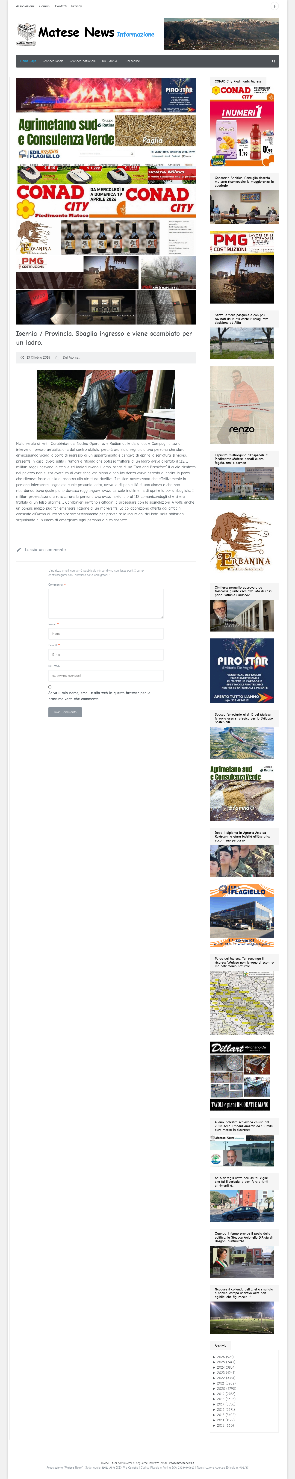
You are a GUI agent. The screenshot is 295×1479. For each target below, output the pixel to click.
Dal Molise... (71, 357)
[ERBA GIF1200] (106, 237)
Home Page (28, 61)
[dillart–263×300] (240, 1076)
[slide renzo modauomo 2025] (106, 307)
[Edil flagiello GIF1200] (106, 166)
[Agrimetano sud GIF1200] (106, 131)
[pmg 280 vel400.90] (242, 267)
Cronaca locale (53, 61)
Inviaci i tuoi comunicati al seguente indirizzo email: (147, 1463)
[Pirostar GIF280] (242, 670)
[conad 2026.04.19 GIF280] (242, 126)
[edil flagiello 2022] (242, 915)
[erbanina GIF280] (242, 541)
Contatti (61, 6)
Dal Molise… (133, 61)
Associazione (25, 6)
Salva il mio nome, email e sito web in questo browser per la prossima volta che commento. (99, 696)
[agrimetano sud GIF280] (242, 793)
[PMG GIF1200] (106, 272)
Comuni (44, 6)
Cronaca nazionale (83, 61)
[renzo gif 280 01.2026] (242, 405)
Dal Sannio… (110, 61)
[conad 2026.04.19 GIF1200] (106, 202)
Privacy (76, 6)
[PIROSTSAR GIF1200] (106, 95)
